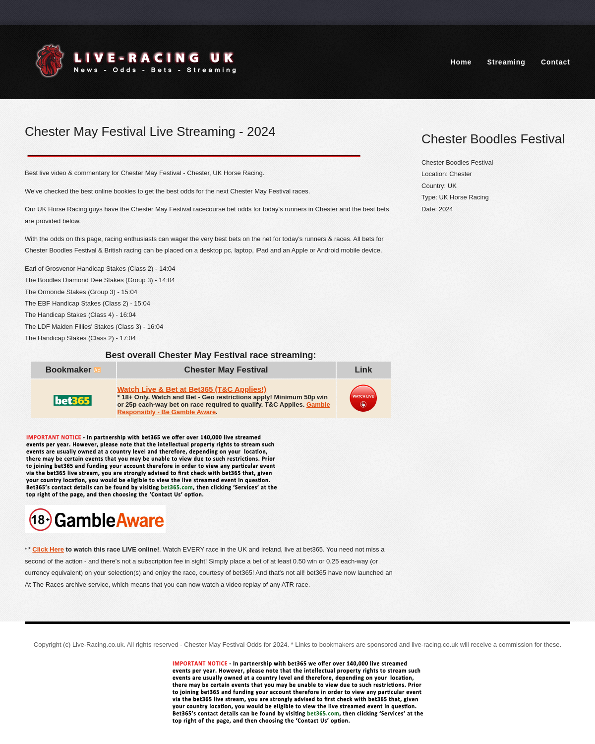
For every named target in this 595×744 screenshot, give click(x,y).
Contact (555, 62)
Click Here (48, 549)
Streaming (506, 62)
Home (461, 62)
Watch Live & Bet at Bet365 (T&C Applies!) (192, 389)
